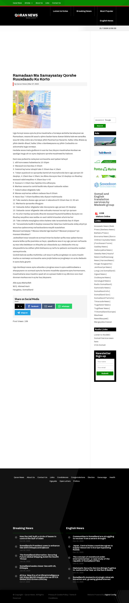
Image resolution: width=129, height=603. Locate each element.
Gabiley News (100, 247)
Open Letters (65, 481)
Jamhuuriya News (102, 267)
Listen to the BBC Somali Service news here (104, 338)
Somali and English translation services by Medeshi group (104, 199)
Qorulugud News (102, 281)
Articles (27, 3)
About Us (39, 3)
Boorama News (101, 236)
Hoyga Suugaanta (102, 264)
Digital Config (110, 595)
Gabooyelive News (102, 250)
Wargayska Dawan (103, 322)
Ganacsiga (102, 477)
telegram (22, 312)
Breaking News (84, 11)
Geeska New (100, 254)
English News (106, 21)
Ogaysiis (53, 481)
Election (91, 477)
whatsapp (63, 306)
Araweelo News (101, 226)
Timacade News (101, 301)
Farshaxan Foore (103, 243)
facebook (33, 306)
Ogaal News (100, 274)
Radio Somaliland (102, 284)
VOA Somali (100, 345)
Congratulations (78, 477)
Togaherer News (102, 305)
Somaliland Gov (101, 295)
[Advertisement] (50, 56)
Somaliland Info (101, 291)
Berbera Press (101, 233)
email (48, 306)
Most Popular (106, 11)
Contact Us (56, 3)
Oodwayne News (102, 277)
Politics (76, 481)
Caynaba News (108, 240)
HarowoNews (107, 260)
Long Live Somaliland (104, 271)
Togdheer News (101, 308)
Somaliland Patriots (103, 298)
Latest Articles (60, 11)
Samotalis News (101, 288)
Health (112, 477)
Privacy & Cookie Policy (58, 595)
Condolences (62, 477)
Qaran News (17, 3)
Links (47, 3)
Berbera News (107, 229)
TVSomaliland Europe (104, 312)
